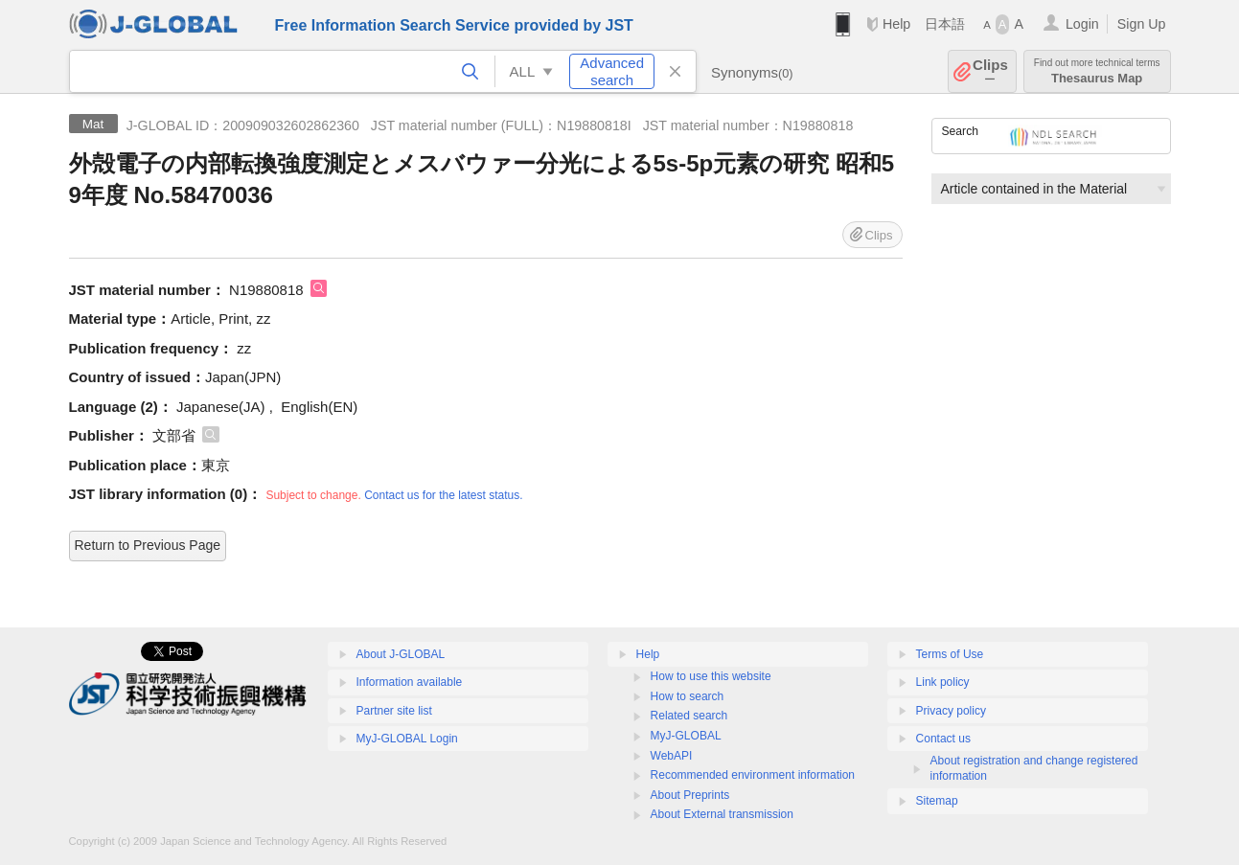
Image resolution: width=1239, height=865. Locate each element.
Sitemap (937, 801)
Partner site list (394, 710)
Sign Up (1141, 24)
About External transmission (722, 814)
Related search (689, 715)
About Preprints (690, 795)
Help (896, 24)
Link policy (943, 682)
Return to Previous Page (148, 545)
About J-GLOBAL (401, 654)
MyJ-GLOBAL (686, 735)
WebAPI (672, 756)
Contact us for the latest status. (443, 495)
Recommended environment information (753, 775)
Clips (990, 71)
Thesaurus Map (1097, 71)
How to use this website (711, 676)
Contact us (943, 738)
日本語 (945, 24)
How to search (687, 696)
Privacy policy (951, 710)
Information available (409, 682)
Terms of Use (950, 654)
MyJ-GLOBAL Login (407, 738)
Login (1082, 24)
